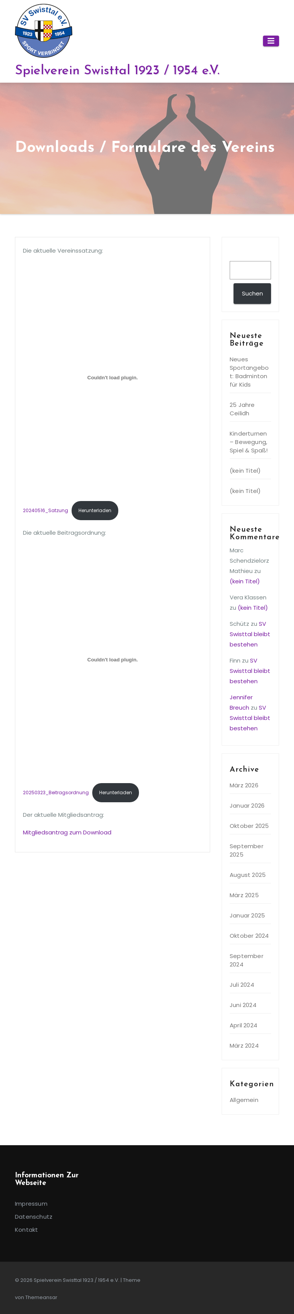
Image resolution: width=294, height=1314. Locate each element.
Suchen (244, 253)
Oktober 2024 (249, 936)
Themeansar (41, 1297)
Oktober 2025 (249, 826)
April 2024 (243, 1025)
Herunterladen (94, 510)
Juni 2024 (243, 1005)
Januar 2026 (247, 805)
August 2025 (248, 875)
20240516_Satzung (45, 510)
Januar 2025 (247, 915)
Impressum (31, 1204)
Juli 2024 (242, 985)
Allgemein (244, 1100)
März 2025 (244, 895)
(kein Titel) (245, 471)
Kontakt (26, 1230)
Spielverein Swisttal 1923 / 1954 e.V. (117, 71)
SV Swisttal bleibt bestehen (250, 634)
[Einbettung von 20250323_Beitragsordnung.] (112, 659)
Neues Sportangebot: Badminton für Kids (249, 371)
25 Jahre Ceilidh (242, 409)
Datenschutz (33, 1217)
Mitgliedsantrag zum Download (67, 832)
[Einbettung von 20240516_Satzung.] (112, 377)
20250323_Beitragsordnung (56, 792)
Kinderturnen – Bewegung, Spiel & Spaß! (249, 441)
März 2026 (244, 785)
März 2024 (244, 1045)
